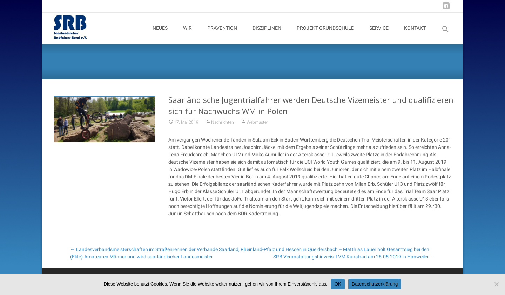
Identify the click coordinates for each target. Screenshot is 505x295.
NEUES (160, 34)
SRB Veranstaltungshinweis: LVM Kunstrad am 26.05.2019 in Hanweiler (354, 257)
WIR (187, 34)
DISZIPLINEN (266, 34)
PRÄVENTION (222, 34)
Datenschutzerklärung (375, 284)
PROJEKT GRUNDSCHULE (325, 34)
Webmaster (257, 125)
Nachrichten (222, 125)
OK (338, 284)
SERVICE (379, 34)
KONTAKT (415, 34)
